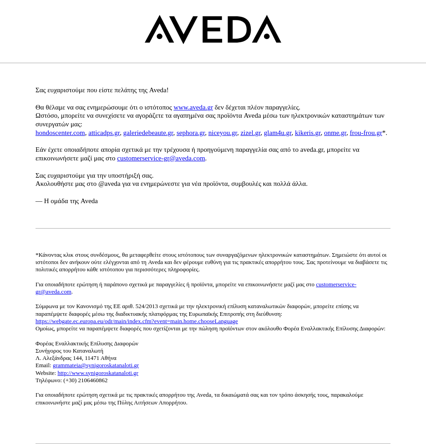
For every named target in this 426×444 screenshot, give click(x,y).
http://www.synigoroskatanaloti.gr (97, 372)
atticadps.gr (104, 132)
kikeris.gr (307, 132)
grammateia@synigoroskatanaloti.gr (96, 365)
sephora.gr (191, 132)
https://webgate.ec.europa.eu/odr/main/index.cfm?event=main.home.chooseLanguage (137, 321)
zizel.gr (250, 132)
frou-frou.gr (366, 132)
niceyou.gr (222, 132)
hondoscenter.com (60, 132)
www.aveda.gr (193, 107)
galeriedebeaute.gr (148, 132)
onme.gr (335, 132)
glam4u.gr (278, 132)
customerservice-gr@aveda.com (161, 158)
